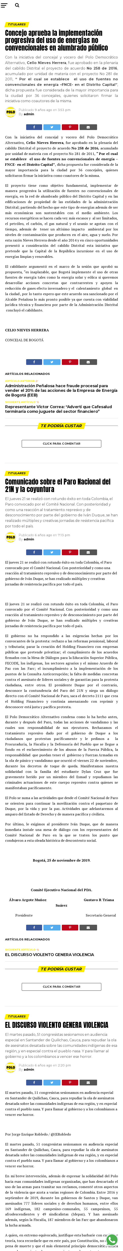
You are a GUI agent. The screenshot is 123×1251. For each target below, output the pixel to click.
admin (29, 114)
